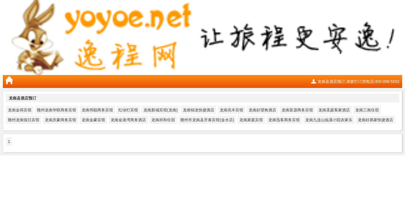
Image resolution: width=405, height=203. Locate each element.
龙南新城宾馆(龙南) (160, 110)
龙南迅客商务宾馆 (284, 120)
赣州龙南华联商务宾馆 (56, 110)
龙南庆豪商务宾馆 (60, 120)
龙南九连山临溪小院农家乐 (328, 120)
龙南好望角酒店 (262, 110)
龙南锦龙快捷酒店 (198, 110)
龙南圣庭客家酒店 (334, 110)
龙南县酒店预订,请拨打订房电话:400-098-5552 (358, 81)
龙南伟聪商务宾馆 (97, 110)
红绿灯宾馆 (128, 110)
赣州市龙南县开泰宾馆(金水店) (207, 120)
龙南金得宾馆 (20, 110)
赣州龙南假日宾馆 (23, 120)
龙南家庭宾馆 (251, 120)
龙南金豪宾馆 (93, 120)
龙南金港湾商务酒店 (128, 120)
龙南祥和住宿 (163, 120)
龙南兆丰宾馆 (231, 110)
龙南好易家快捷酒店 (375, 120)
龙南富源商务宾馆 (297, 110)
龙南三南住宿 (367, 110)
